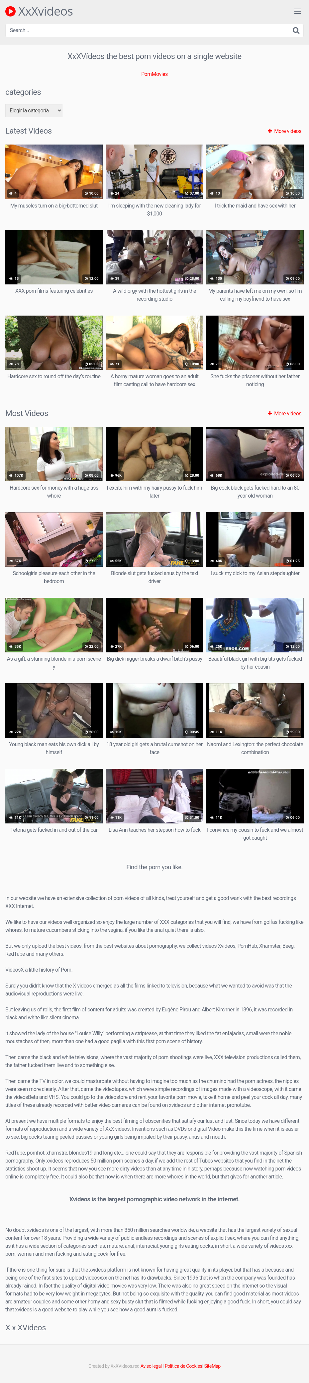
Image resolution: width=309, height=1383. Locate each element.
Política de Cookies (183, 1366)
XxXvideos (39, 11)
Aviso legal (151, 1366)
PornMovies (154, 74)
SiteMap (212, 1366)
